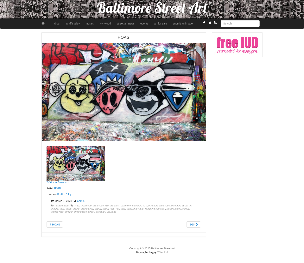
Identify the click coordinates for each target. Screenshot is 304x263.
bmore (54, 208)
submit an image (183, 23)
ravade (170, 208)
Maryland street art (155, 208)
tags (113, 212)
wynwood (105, 23)
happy (98, 208)
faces (69, 208)
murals (90, 23)
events (144, 23)
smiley (185, 208)
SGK (193, 224)
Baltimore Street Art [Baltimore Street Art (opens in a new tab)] (58, 182)
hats (123, 208)
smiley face (57, 212)
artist (116, 205)
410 (77, 205)
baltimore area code (159, 205)
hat (117, 208)
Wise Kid (162, 252)
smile (178, 208)
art (111, 205)
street (91, 212)
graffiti (76, 208)
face (62, 208)
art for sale (160, 23)
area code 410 (101, 205)
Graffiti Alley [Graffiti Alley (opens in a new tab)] (64, 194)
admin (81, 201)
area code (86, 205)
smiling (69, 212)
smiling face (80, 212)
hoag (129, 208)
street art (100, 212)
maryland (138, 208)
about (57, 23)
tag (108, 212)
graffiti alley (73, 23)
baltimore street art (181, 205)
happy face (109, 208)
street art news (126, 23)
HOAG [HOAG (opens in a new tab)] (57, 188)
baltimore (126, 205)
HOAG (54, 224)
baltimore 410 (139, 205)
